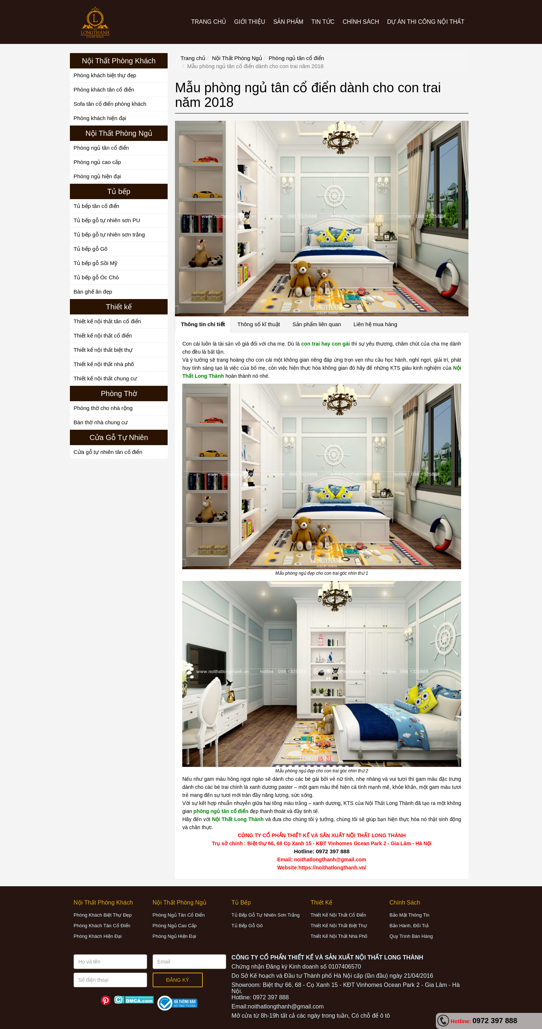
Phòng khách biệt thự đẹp (105, 75)
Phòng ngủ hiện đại (97, 176)
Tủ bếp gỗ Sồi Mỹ (95, 263)
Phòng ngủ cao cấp (97, 162)
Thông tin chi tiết (203, 324)
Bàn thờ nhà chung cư (101, 422)
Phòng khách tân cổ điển (104, 89)
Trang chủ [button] (208, 22)
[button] (103, 902)
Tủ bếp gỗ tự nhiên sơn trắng (109, 234)
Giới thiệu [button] (249, 22)
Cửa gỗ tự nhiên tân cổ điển (108, 452)
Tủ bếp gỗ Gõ (91, 249)
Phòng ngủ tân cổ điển (101, 148)
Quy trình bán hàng (411, 936)
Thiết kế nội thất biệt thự (103, 350)
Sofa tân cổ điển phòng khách (110, 104)
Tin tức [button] (322, 22)
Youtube (92, 1000)
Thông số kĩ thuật (259, 324)
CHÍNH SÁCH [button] (361, 22)
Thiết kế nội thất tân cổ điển (107, 321)
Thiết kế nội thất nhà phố (104, 364)
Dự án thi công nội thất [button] (425, 22)
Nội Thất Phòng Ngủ (237, 58)
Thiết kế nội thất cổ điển (103, 335)
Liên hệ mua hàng (375, 324)
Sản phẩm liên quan (316, 324)
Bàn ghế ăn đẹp (93, 291)
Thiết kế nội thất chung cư (105, 378)
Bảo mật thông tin (409, 915)
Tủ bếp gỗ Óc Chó (96, 277)
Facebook (80, 1000)
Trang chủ (192, 58)
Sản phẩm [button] (288, 22)
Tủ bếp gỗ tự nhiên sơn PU (107, 220)
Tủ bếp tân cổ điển (96, 206)
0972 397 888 (494, 1021)
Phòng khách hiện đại (100, 118)
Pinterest (105, 1000)
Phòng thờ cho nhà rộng (103, 408)
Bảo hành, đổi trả (409, 925)
